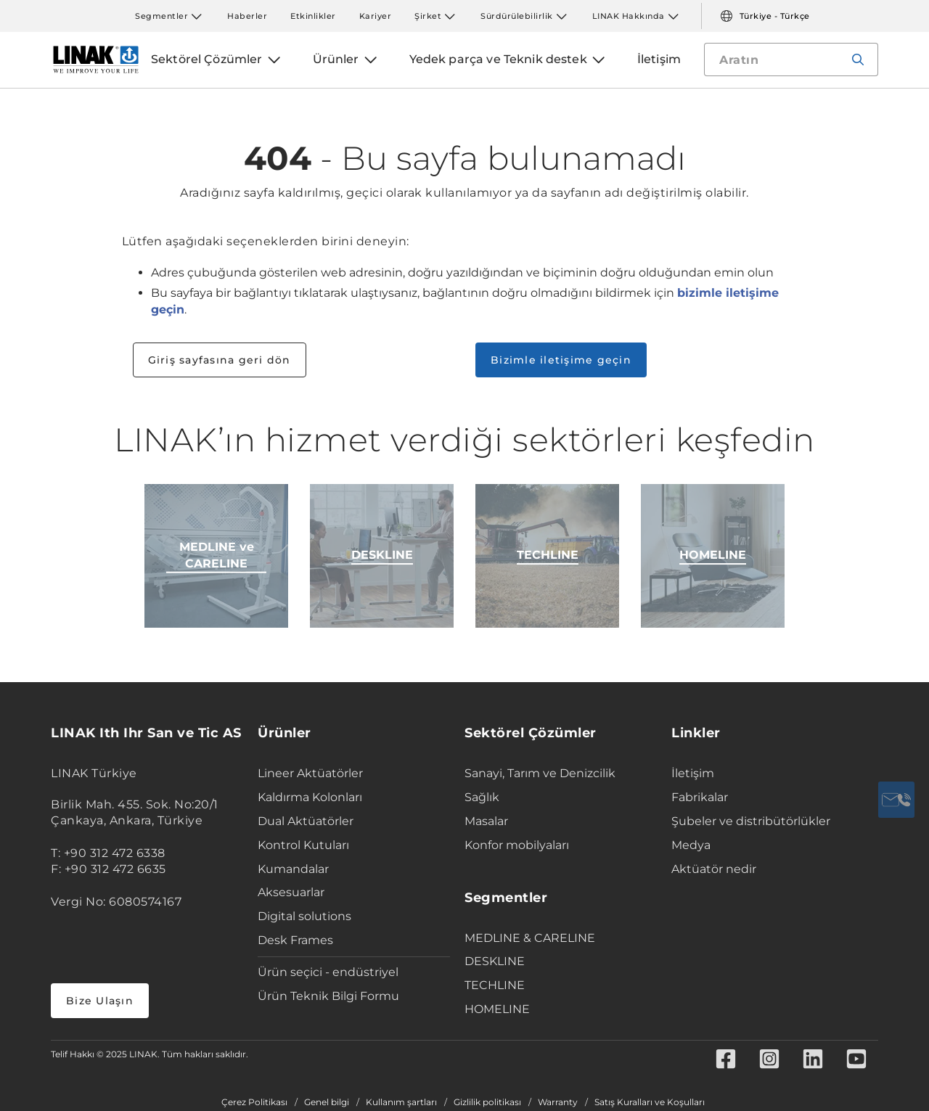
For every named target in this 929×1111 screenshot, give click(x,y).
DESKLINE (494, 961)
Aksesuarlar (291, 892)
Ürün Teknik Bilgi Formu (328, 996)
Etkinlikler (313, 16)
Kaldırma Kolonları (310, 797)
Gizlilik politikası (487, 1102)
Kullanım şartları (401, 1102)
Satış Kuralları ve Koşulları (649, 1102)
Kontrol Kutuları (303, 845)
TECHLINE (494, 985)
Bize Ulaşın (100, 1000)
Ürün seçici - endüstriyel (328, 972)
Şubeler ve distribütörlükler (750, 821)
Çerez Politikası (254, 1102)
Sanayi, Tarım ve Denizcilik (539, 773)
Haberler (247, 16)
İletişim (692, 773)
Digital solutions (304, 916)
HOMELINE (497, 1009)
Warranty (558, 1102)
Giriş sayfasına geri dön (219, 359)
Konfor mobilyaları (516, 845)
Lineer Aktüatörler (310, 773)
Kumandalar (293, 869)
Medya (691, 845)
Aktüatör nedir (713, 869)
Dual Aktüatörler (305, 821)
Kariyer (375, 16)
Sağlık (481, 797)
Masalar (486, 821)
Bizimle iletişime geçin (561, 359)
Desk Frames (295, 940)
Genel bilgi (326, 1102)
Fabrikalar (699, 797)
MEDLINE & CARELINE (529, 938)
